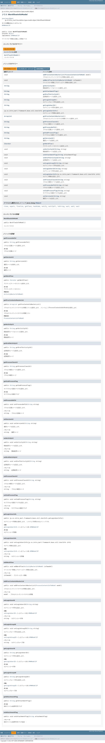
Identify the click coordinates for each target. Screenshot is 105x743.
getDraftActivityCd (50, 94)
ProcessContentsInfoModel (75, 75)
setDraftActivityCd (50, 158)
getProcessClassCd (50, 122)
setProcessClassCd (50, 180)
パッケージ (7, 2)
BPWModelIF (6, 25)
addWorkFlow (47, 80)
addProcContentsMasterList (53, 75)
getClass (28, 206)
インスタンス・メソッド (26, 69)
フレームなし (27, 5)
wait (67, 206)
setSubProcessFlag (50, 190)
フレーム (19, 5)
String (6, 86)
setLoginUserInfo (49, 174)
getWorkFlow (47, 143)
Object (11, 33)
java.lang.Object (7, 18)
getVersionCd (48, 138)
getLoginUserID (49, 105)
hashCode (36, 206)
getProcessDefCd (49, 127)
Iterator (7, 143)
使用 (18, 2)
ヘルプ (38, 2)
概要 (2, 2)
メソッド (30, 8)
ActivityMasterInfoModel (62, 80)
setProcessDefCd (49, 185)
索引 (34, 2)
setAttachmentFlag (50, 155)
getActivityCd (48, 86)
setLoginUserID (49, 168)
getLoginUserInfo (49, 111)
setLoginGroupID (49, 163)
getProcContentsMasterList (53, 116)
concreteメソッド (42, 69)
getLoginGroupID (49, 100)
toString (61, 206)
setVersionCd (48, 196)
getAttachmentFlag (50, 91)
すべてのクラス (38, 5)
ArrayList (8, 116)
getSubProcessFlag (50, 133)
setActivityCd (48, 149)
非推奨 (29, 2)
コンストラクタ (22, 8)
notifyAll (52, 206)
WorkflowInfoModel (11, 55)
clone (6, 206)
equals (12, 206)
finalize (19, 206)
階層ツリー (24, 2)
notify (44, 206)
